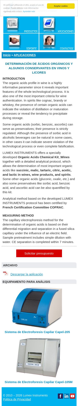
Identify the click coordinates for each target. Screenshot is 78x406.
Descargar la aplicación (22, 274)
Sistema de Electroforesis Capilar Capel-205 (37, 332)
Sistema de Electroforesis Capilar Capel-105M (39, 382)
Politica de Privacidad (17, 399)
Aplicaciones (25, 55)
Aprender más (29, 11)
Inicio (7, 55)
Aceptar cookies (61, 6)
